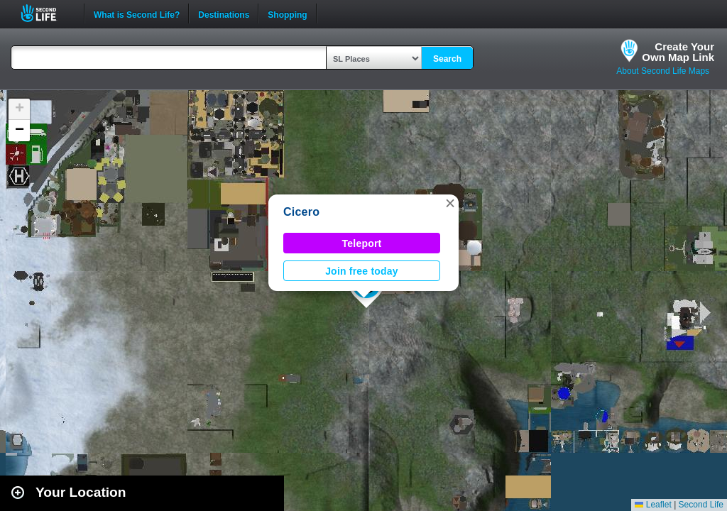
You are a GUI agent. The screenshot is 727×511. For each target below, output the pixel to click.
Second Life (46, 13)
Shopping (287, 13)
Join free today (361, 271)
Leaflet (653, 505)
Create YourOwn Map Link (678, 51)
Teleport (362, 243)
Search (447, 59)
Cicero (301, 212)
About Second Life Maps (662, 71)
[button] (450, 202)
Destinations (223, 13)
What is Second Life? (137, 13)
